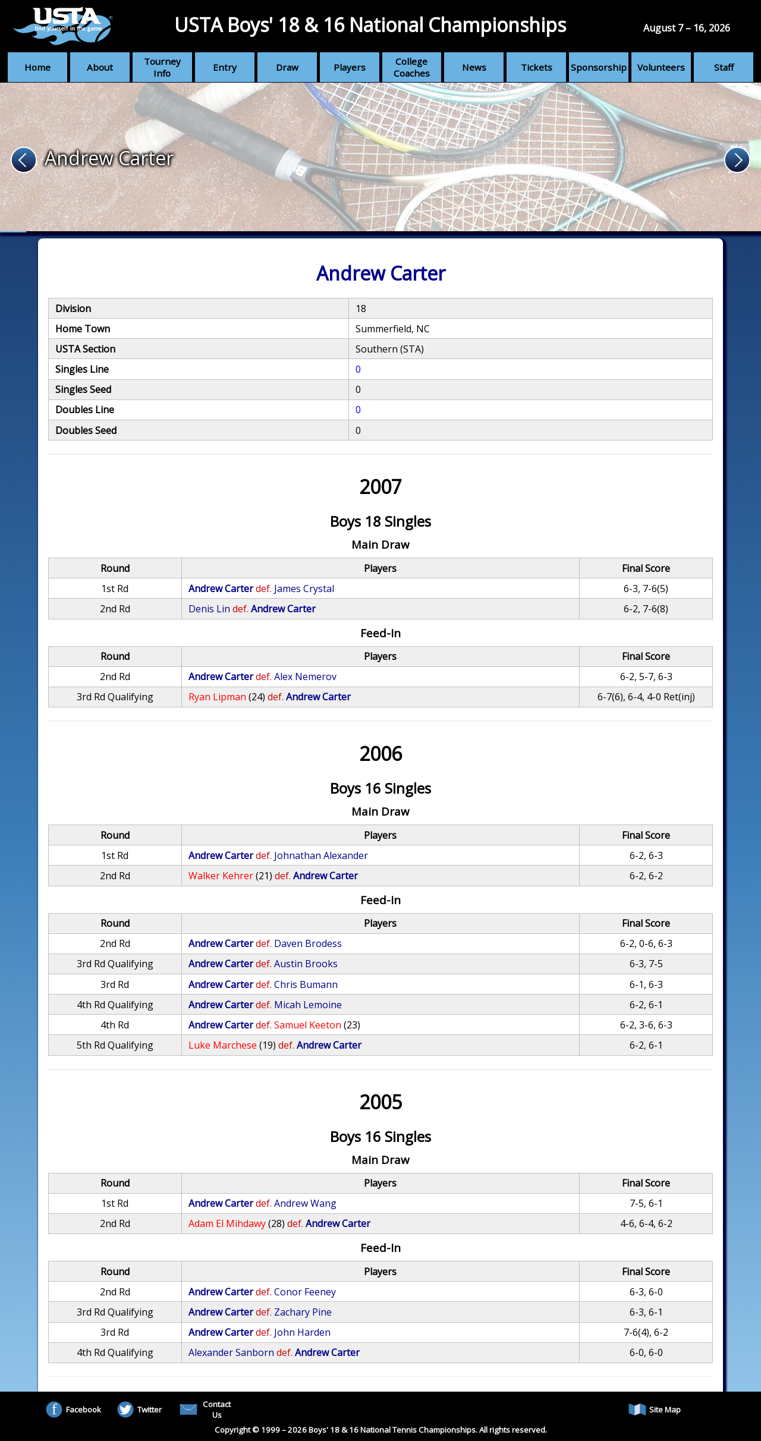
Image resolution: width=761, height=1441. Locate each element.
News (474, 67)
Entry (225, 67)
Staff (724, 67)
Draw (287, 67)
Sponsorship (599, 67)
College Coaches (412, 67)
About (100, 67)
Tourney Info (162, 67)
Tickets (536, 67)
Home (37, 67)
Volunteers (661, 67)
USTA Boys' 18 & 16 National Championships (370, 24)
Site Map (654, 1409)
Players (350, 67)
